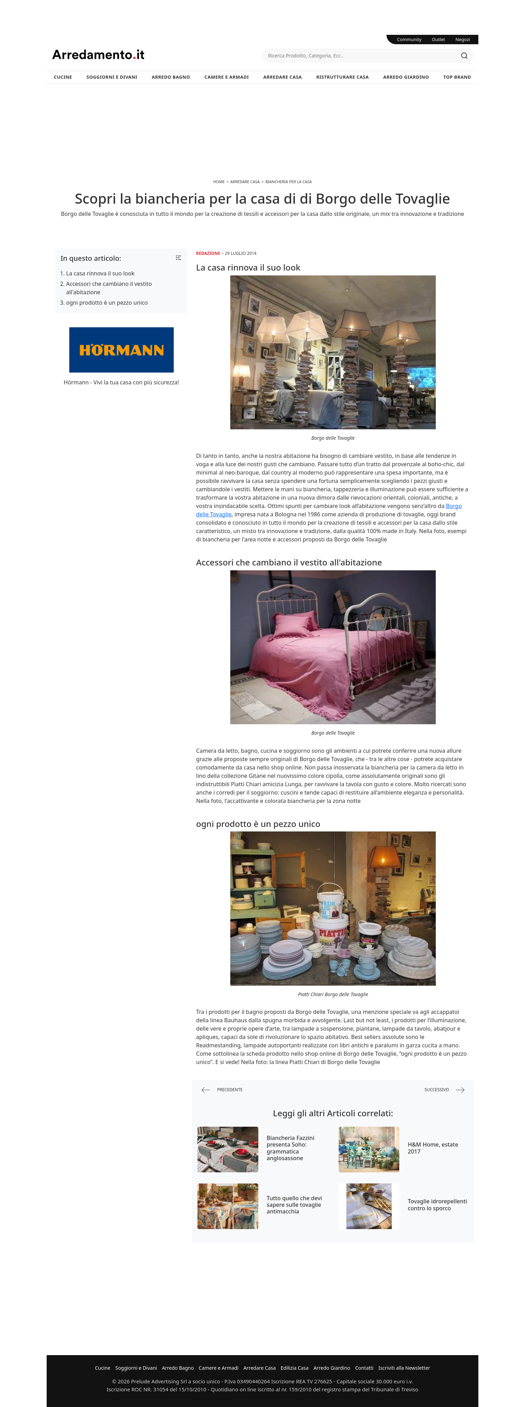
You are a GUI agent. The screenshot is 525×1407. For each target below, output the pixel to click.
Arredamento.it (157, 54)
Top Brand (457, 77)
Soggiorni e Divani (112, 77)
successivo (444, 1090)
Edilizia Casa (294, 1368)
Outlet (438, 39)
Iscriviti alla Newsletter (404, 1368)
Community (409, 39)
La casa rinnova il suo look (100, 273)
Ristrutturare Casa (342, 77)
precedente (222, 1090)
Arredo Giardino (406, 77)
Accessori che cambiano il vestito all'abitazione (109, 288)
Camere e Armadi (226, 77)
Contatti (364, 1368)
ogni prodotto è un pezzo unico (107, 302)
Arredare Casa (282, 77)
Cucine (63, 77)
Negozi (462, 39)
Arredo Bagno (171, 77)
